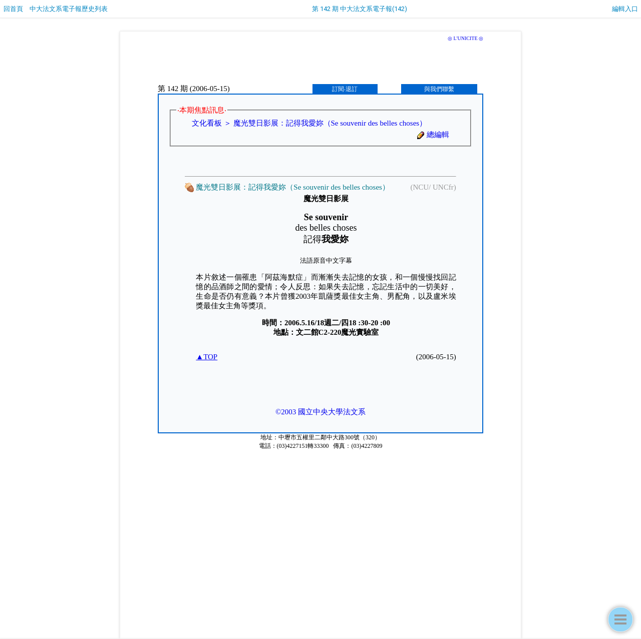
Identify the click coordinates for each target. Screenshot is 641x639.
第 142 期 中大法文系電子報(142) (359, 9)
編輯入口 (625, 9)
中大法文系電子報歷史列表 (69, 9)
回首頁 (13, 9)
